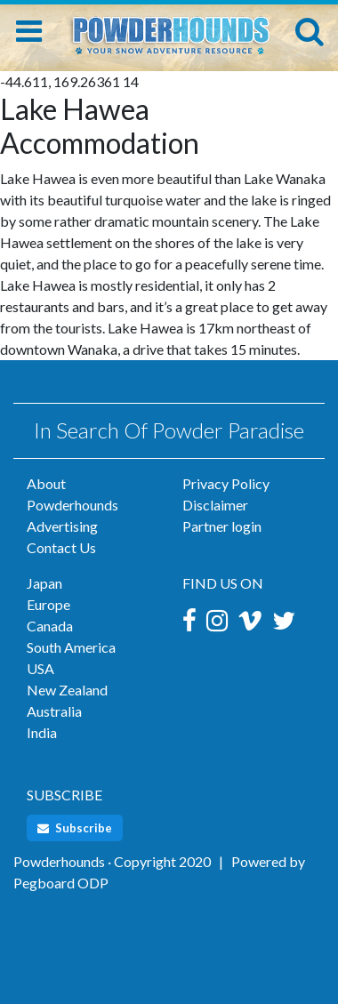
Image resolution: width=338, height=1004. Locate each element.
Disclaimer (215, 504)
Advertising (62, 526)
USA (40, 668)
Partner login (222, 526)
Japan (44, 582)
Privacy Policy (226, 483)
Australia (54, 711)
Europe (48, 604)
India (42, 732)
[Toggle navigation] (29, 31)
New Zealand (67, 689)
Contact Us (61, 547)
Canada (50, 625)
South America (71, 647)
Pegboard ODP (61, 882)
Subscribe (74, 828)
